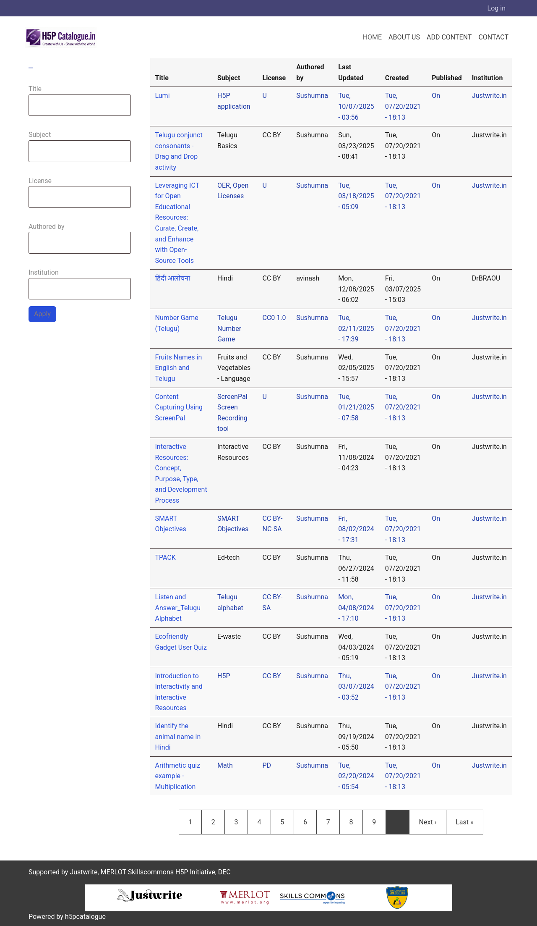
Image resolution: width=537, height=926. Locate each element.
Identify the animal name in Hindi (178, 736)
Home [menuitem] (372, 37)
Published (447, 78)
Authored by (47, 227)
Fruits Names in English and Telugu (178, 368)
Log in (496, 8)
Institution (44, 272)
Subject (40, 135)
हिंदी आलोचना (172, 278)
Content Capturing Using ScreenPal (179, 407)
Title (35, 89)
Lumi (162, 96)
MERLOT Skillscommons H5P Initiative (158, 872)
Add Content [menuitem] (449, 37)
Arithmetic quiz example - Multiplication (178, 776)
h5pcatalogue (84, 917)
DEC (224, 872)
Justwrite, (84, 872)
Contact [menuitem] (493, 37)
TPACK (165, 557)
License (40, 181)
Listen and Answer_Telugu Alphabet (178, 607)
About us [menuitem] (404, 37)
